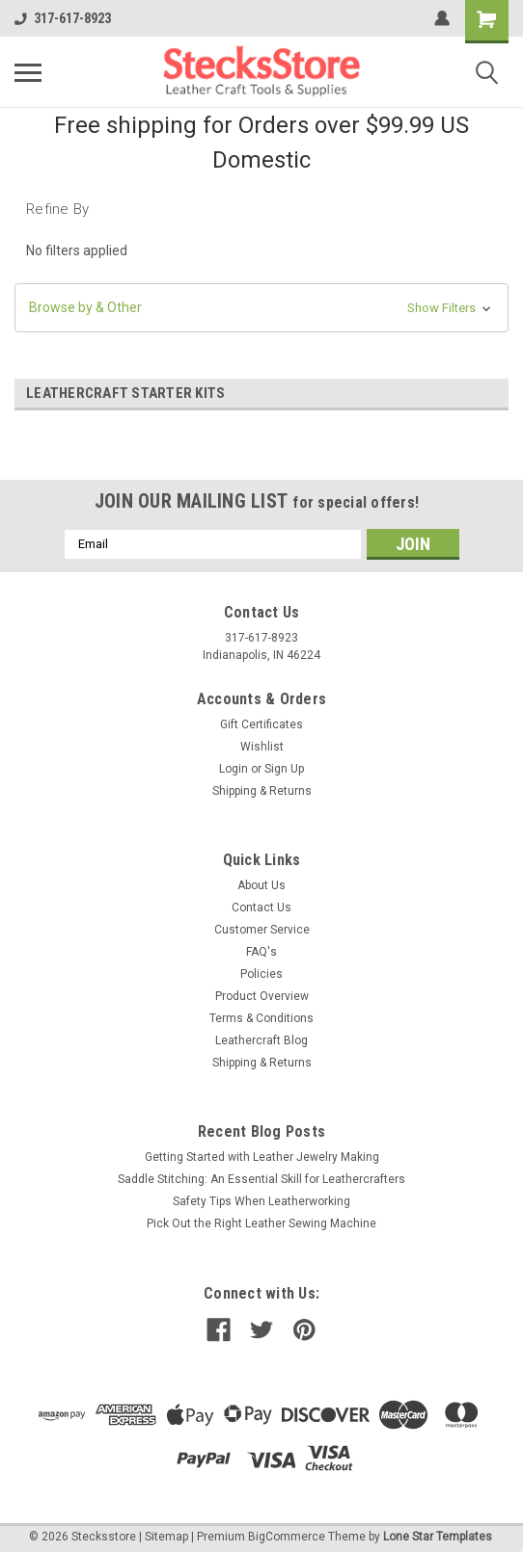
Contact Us (261, 907)
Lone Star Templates (437, 1536)
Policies (261, 974)
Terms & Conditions (261, 1018)
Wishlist (262, 746)
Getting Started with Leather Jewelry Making (262, 1157)
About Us (261, 885)
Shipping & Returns (262, 791)
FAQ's (261, 952)
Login (233, 769)
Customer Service (262, 929)
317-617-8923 (62, 18)
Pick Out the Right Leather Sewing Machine (261, 1223)
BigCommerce (286, 1536)
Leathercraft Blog (261, 1040)
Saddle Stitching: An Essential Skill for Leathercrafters (261, 1179)
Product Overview (262, 996)
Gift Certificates (261, 724)
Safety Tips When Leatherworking (261, 1201)
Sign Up (284, 769)
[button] (261, 307)
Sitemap (166, 1536)
